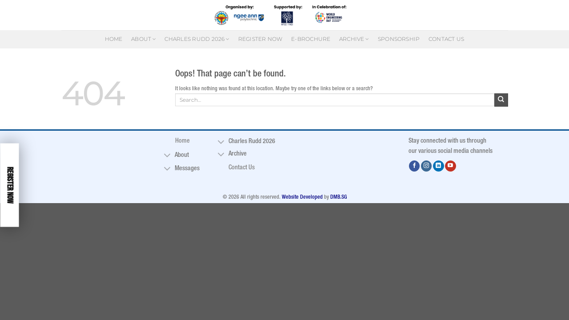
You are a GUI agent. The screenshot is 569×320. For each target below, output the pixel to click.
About (143, 39)
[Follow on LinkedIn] (438, 166)
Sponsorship (399, 39)
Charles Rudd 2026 (196, 39)
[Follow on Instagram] (426, 166)
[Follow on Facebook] (414, 166)
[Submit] (501, 100)
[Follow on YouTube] (450, 166)
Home (114, 39)
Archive (354, 39)
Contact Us (446, 39)
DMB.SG (338, 197)
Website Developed (302, 197)
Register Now (260, 39)
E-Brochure (310, 39)
